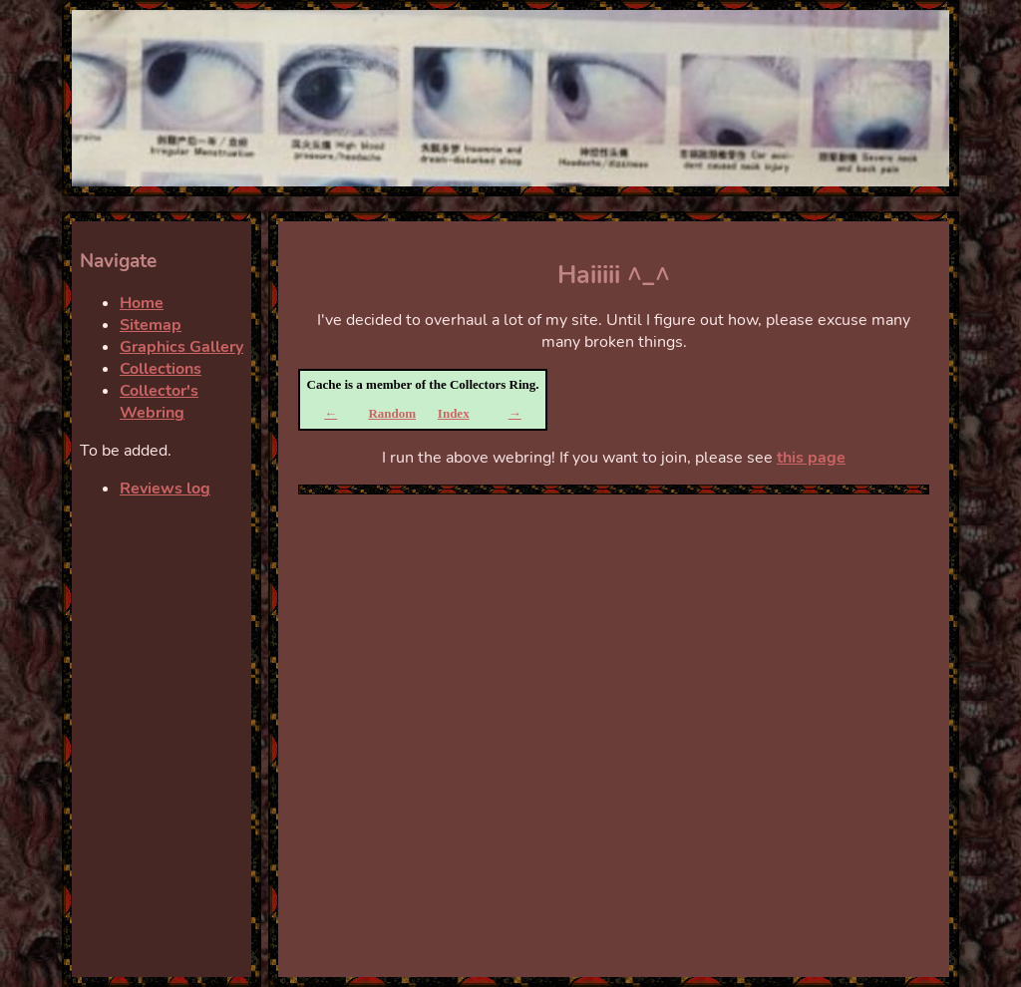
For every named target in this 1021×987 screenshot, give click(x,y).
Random (392, 413)
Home (142, 303)
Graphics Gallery (181, 347)
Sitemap (150, 325)
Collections (160, 369)
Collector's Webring (159, 402)
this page (811, 458)
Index (454, 413)
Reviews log (165, 488)
